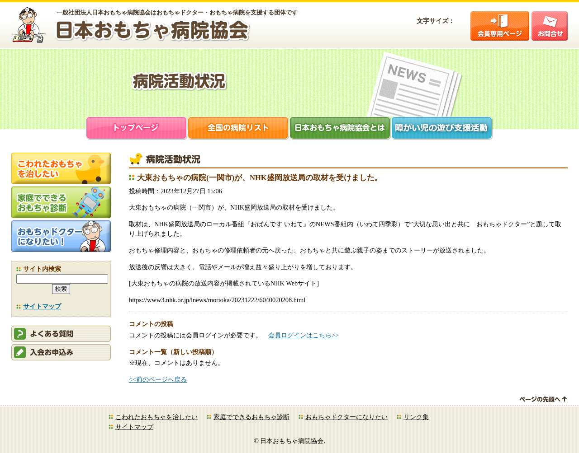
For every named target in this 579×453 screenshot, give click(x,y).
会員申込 (61, 352)
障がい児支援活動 (442, 129)
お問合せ (550, 26)
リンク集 (416, 416)
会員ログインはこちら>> (303, 335)
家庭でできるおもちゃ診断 (252, 416)
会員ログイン (499, 26)
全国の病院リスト (239, 129)
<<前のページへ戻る (158, 379)
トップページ (137, 129)
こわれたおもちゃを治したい (156, 416)
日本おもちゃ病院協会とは (340, 129)
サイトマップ (42, 306)
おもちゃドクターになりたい (346, 416)
